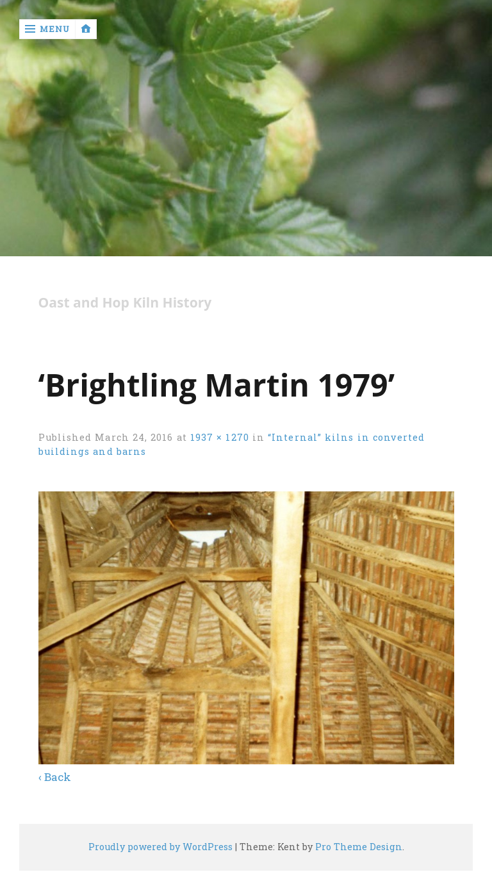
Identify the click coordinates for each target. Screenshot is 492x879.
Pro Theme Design (358, 847)
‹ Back (54, 776)
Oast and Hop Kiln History (125, 303)
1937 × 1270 (219, 437)
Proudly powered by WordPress (160, 847)
